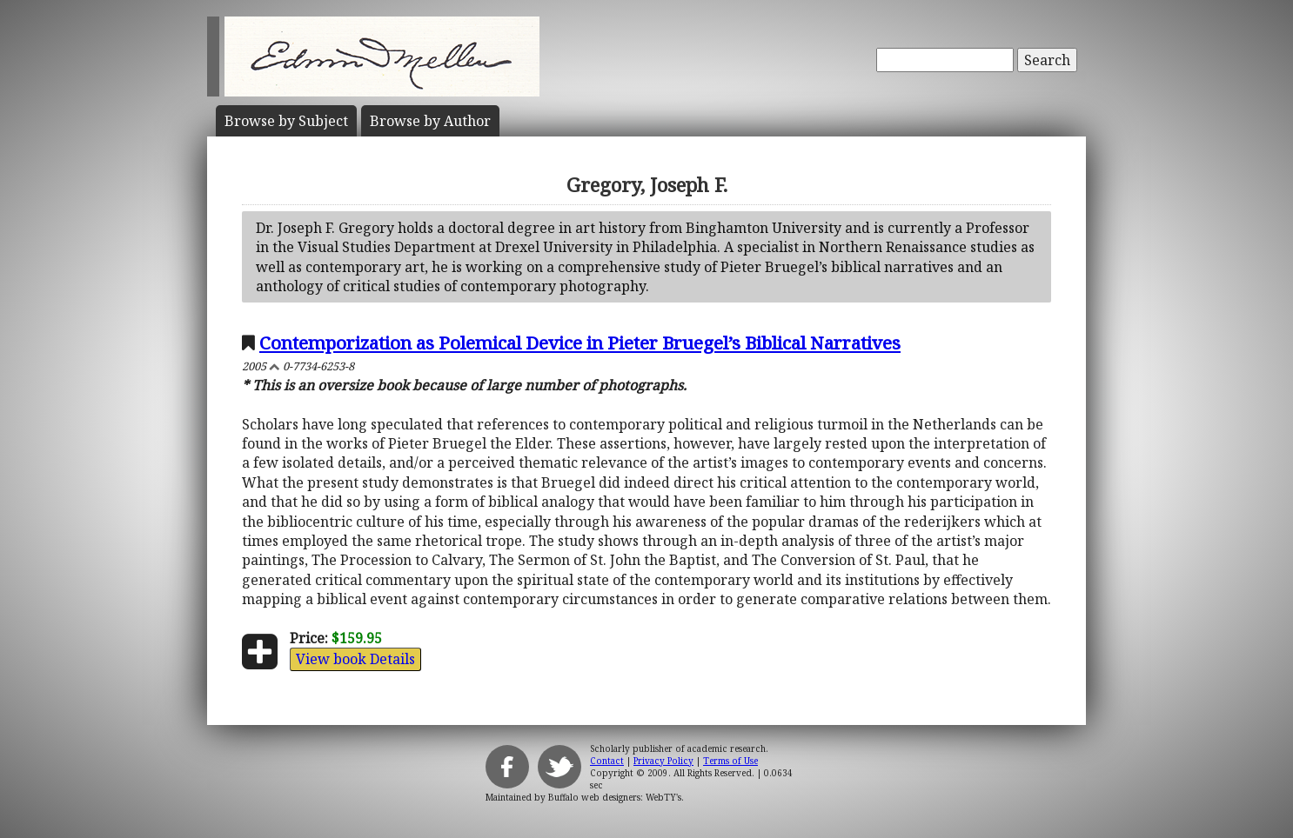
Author (430, 121)
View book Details (355, 658)
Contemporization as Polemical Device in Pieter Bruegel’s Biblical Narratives (580, 342)
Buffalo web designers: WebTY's (614, 797)
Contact (607, 761)
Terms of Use (730, 761)
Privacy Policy (663, 761)
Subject (286, 121)
